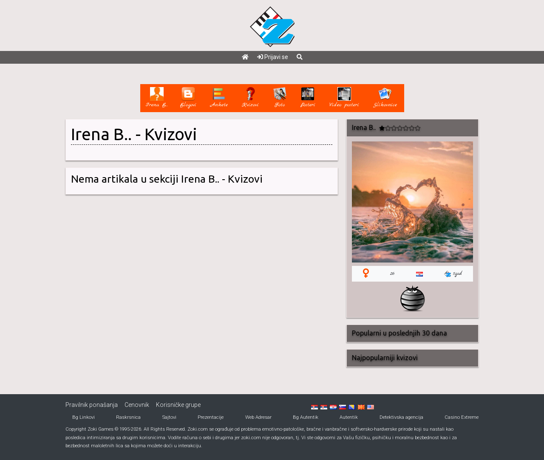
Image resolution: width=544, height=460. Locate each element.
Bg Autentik (305, 417)
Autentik (349, 417)
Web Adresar (258, 417)
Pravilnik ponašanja (91, 404)
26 (392, 273)
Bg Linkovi (83, 417)
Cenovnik (137, 404)
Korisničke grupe (178, 404)
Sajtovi (169, 417)
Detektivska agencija (401, 417)
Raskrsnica (128, 417)
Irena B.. (101, 134)
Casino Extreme (462, 417)
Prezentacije (211, 417)
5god (453, 273)
